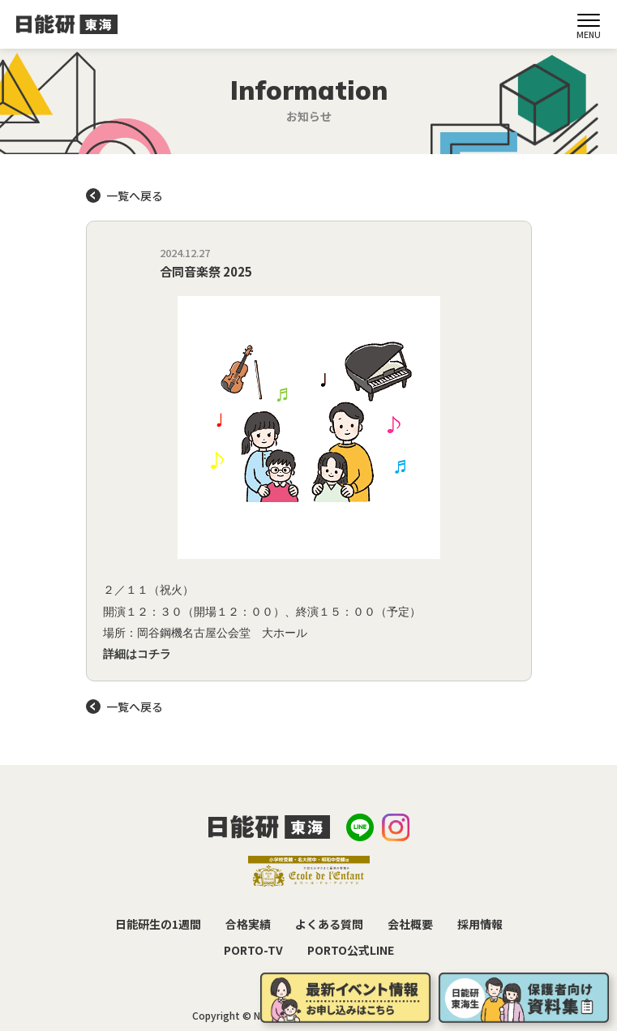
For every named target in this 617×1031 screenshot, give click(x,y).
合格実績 (248, 924)
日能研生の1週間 (158, 924)
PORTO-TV (253, 950)
